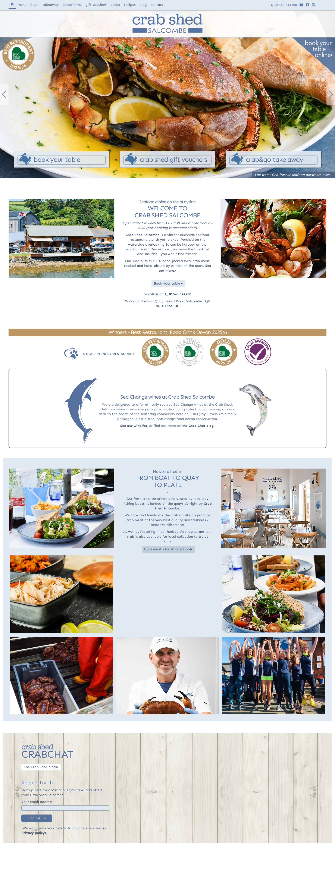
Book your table (168, 283)
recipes (130, 5)
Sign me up (37, 818)
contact (157, 5)
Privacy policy (33, 833)
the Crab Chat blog (198, 426)
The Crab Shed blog (41, 767)
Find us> (172, 306)
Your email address (37, 802)
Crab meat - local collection (168, 549)
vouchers (96, 5)
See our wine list (133, 426)
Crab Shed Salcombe (142, 235)
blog (143, 5)
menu (22, 5)
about (115, 5)
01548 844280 (283, 5)
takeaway (51, 5)
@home (72, 5)
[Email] (65, 808)
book (34, 5)
